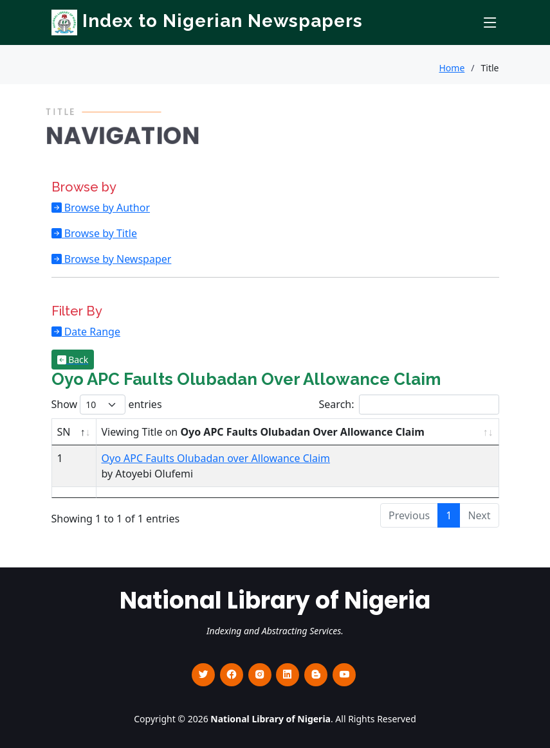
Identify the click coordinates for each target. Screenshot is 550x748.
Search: (409, 404)
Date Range (91, 332)
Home (451, 68)
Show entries (106, 404)
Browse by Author (106, 207)
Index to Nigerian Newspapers (207, 20)
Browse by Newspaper (117, 259)
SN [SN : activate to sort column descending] (64, 432)
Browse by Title (99, 233)
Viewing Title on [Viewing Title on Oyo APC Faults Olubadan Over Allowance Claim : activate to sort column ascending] (263, 432)
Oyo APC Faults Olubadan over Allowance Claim (216, 458)
